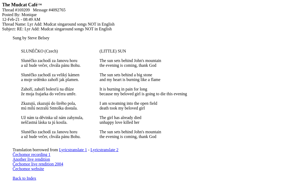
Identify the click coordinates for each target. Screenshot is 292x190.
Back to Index (24, 178)
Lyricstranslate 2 (104, 150)
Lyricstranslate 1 (73, 150)
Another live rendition (31, 159)
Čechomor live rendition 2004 (38, 164)
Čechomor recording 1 (31, 154)
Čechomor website (28, 169)
